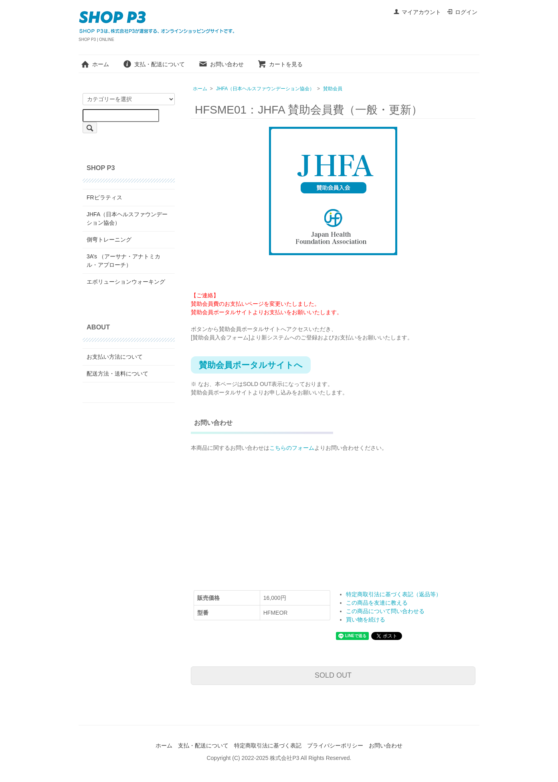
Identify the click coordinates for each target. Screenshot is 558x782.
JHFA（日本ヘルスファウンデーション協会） (265, 88)
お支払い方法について (115, 356)
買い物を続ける (365, 619)
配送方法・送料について (117, 373)
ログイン (462, 12)
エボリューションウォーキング (126, 281)
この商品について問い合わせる (385, 611)
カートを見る (280, 64)
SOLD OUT (333, 675)
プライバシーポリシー (335, 745)
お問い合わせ (221, 64)
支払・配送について (154, 64)
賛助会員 (332, 88)
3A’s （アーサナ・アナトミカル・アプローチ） (123, 260)
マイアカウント (417, 12)
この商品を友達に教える (377, 602)
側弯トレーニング (109, 239)
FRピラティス (104, 197)
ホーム (95, 64)
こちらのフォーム (291, 448)
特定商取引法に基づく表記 (267, 745)
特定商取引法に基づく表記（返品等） (393, 594)
